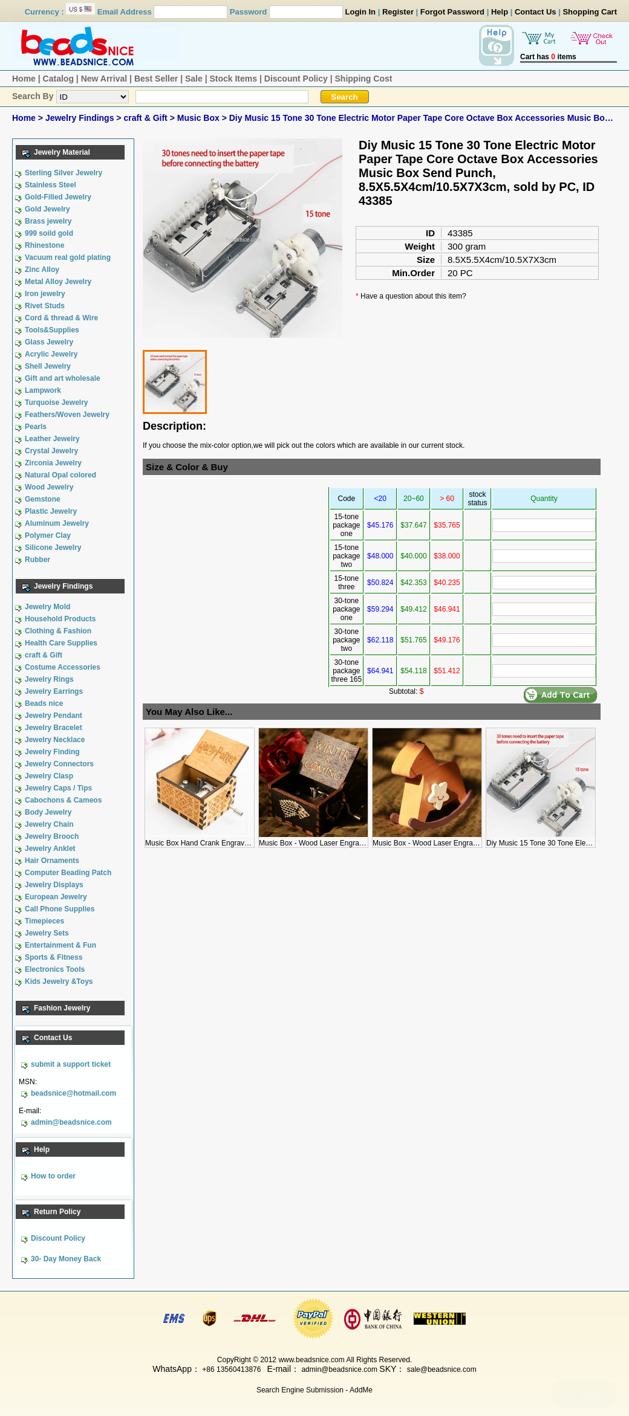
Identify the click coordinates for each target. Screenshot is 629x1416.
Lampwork (43, 390)
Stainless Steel (50, 185)
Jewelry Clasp (49, 776)
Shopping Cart (589, 11)
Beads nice (44, 703)
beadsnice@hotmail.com (73, 1093)
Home (24, 78)
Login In (360, 11)
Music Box (199, 118)
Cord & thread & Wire (61, 318)
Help (499, 11)
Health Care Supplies (61, 643)
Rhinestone (44, 245)
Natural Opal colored (60, 475)
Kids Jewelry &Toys (59, 981)
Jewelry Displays (54, 885)
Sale (194, 78)
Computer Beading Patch (68, 872)
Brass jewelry (48, 221)
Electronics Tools (55, 969)
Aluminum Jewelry (57, 523)
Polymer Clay (48, 535)
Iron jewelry (45, 293)
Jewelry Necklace (55, 739)
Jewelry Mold (47, 607)
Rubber (37, 559)
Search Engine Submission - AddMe (314, 1390)
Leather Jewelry (52, 439)
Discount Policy (296, 78)
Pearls (36, 426)
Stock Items (233, 78)
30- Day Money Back (66, 1259)
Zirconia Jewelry (53, 463)
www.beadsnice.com (311, 1360)
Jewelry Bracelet (53, 727)
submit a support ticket (71, 1064)
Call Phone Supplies (59, 909)
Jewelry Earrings (54, 691)
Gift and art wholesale (62, 378)
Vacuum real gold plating (68, 257)
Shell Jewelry (48, 366)
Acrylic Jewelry (51, 354)
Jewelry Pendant (53, 715)
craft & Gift (146, 118)
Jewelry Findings (80, 118)
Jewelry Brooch (52, 836)
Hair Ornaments (52, 860)
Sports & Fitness (53, 957)
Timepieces (44, 921)
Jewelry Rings (49, 679)
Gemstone (42, 499)
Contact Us (535, 11)
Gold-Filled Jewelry (58, 197)
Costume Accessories (62, 667)
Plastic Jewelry (51, 511)
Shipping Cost (364, 78)
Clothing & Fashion (58, 631)
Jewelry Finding (52, 752)
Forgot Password (452, 11)
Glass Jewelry (49, 342)
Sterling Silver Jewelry (63, 173)
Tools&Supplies (52, 330)
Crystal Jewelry (51, 451)
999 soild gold (49, 233)
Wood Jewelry (49, 487)
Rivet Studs (45, 306)
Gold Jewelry (47, 209)
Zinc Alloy (42, 269)
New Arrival (104, 78)
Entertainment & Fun (60, 945)
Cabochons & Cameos (63, 800)
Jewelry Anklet (50, 848)
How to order (53, 1176)
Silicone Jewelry (53, 547)
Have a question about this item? (413, 296)
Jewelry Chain (49, 824)
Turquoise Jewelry (56, 402)
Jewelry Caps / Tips (58, 788)
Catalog (58, 78)
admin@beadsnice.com (71, 1122)
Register (398, 11)
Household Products (60, 619)
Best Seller (156, 78)
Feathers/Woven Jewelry (67, 414)
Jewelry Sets (47, 933)
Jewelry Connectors (59, 764)
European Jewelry (56, 897)
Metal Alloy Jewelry (58, 281)
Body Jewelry (48, 812)
